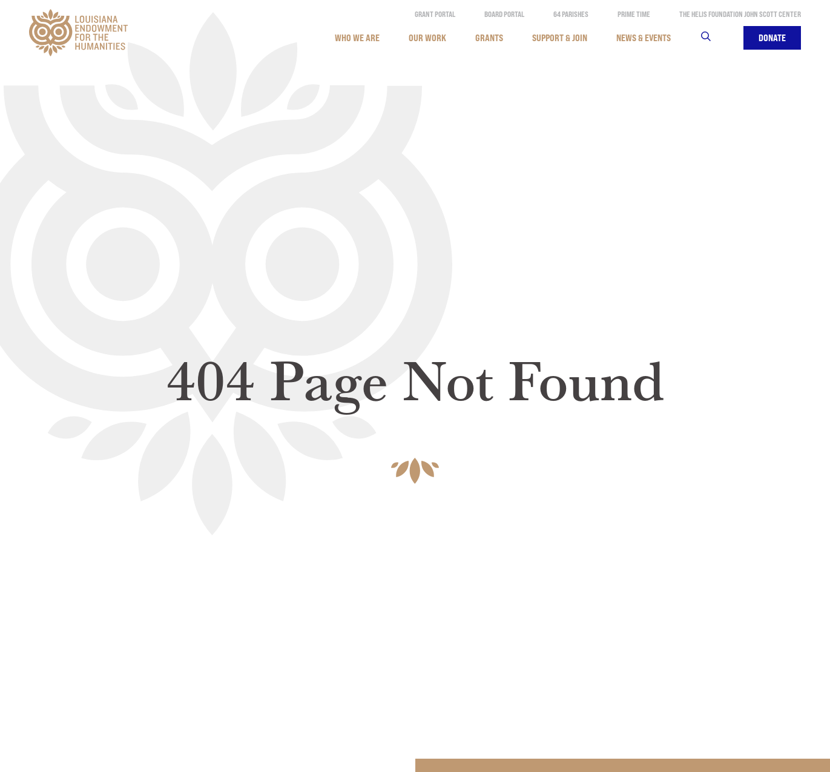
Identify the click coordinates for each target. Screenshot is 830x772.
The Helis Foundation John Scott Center (740, 14)
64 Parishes (570, 14)
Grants (489, 38)
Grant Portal (435, 14)
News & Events (643, 38)
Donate (772, 38)
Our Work (427, 38)
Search (713, 38)
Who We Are (357, 38)
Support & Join (559, 38)
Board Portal (504, 14)
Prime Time (634, 14)
